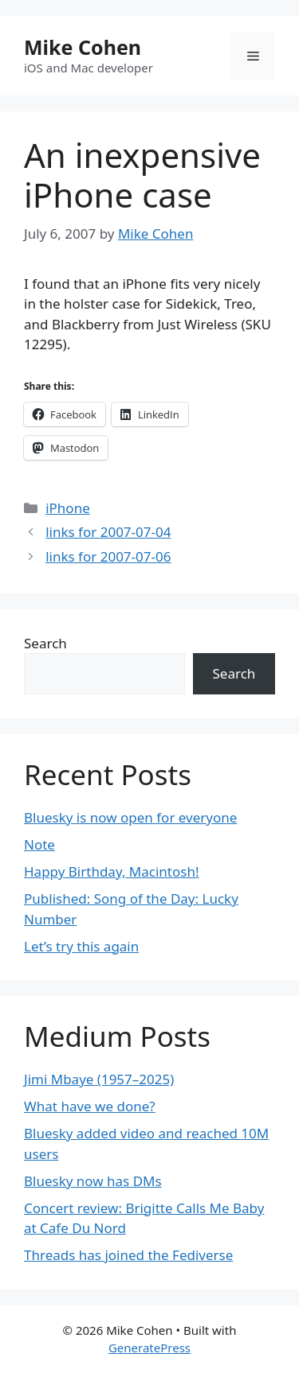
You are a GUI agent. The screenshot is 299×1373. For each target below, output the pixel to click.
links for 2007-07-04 (108, 532)
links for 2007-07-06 (108, 556)
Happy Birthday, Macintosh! (111, 871)
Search (45, 643)
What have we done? (89, 1106)
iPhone (67, 508)
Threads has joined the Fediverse (128, 1255)
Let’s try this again (81, 946)
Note (39, 844)
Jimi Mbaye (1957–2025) (99, 1079)
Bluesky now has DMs (93, 1181)
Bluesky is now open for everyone (130, 817)
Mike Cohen (82, 46)
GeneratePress (149, 1347)
